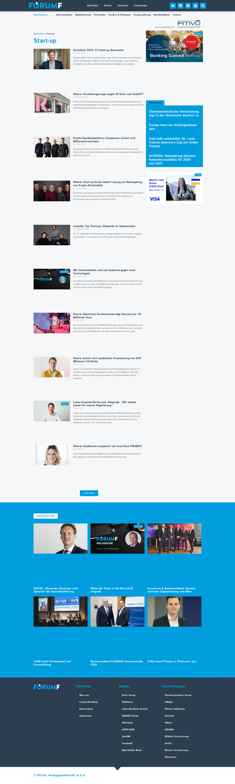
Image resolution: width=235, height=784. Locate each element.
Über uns (84, 695)
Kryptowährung (142, 15)
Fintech (177, 15)
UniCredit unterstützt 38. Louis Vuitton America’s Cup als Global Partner (173, 143)
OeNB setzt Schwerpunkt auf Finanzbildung (52, 663)
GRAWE (169, 729)
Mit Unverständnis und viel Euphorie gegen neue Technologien (104, 271)
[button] (203, 6)
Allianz (168, 722)
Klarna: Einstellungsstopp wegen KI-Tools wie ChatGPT (108, 94)
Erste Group (128, 695)
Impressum (85, 716)
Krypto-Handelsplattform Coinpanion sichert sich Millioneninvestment (104, 139)
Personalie (100, 15)
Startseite (39, 33)
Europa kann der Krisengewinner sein (173, 127)
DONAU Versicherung (177, 736)
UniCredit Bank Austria (134, 709)
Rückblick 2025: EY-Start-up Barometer (98, 50)
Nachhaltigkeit (162, 15)
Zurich (168, 743)
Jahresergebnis (64, 15)
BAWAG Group (130, 716)
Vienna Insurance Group (178, 695)
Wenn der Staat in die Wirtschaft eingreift (112, 590)
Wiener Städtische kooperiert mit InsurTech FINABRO (107, 446)
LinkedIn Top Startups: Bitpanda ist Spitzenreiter (104, 226)
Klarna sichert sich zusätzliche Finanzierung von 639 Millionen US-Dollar (107, 360)
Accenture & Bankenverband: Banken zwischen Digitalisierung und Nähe (171, 590)
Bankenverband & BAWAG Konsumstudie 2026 (117, 663)
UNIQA (168, 702)
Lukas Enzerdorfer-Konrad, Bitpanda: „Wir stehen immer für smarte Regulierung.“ (104, 404)
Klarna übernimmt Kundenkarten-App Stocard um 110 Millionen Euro (107, 315)
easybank (127, 743)
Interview (123, 5)
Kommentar (140, 5)
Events (108, 5)
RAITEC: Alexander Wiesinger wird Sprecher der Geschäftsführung (56, 590)
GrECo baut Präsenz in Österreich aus (171, 661)
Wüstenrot (170, 757)
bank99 (126, 736)
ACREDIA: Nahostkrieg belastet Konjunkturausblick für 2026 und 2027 (172, 160)
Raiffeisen (127, 702)
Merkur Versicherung (176, 750)
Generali (169, 716)
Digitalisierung (83, 15)
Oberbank (127, 722)
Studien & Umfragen (120, 15)
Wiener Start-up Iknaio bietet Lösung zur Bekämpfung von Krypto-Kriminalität (107, 183)
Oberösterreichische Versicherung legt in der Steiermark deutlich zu (174, 113)
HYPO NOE (128, 729)
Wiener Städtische (175, 709)
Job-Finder (92, 5)
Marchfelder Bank (132, 750)
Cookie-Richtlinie (88, 702)
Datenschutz (86, 709)
